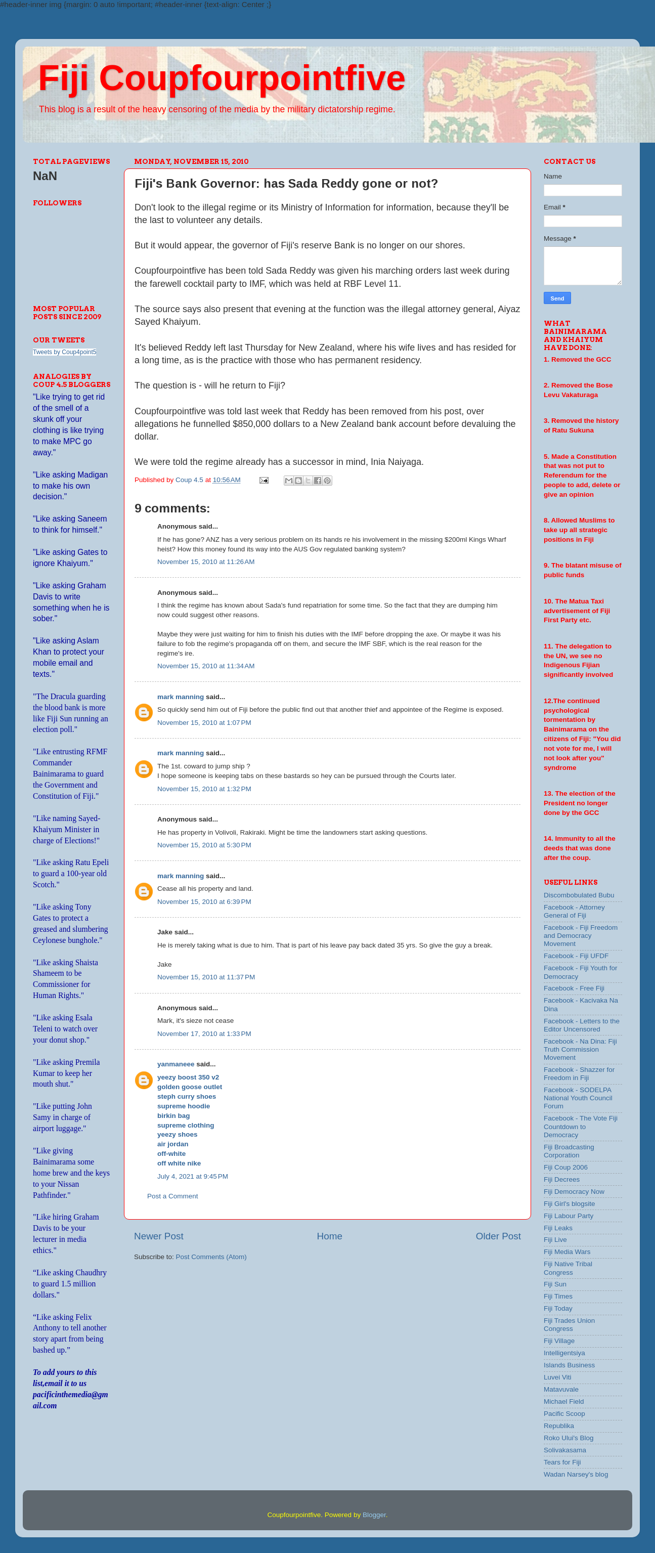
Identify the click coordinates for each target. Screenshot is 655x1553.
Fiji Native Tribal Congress (568, 1268)
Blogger (374, 1515)
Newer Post (159, 1236)
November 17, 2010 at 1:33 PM (204, 1034)
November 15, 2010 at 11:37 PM (206, 977)
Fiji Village (559, 1341)
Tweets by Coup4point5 (64, 352)
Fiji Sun (555, 1284)
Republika (559, 1426)
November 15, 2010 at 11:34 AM (206, 666)
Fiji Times (558, 1296)
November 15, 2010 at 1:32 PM (204, 789)
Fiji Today (558, 1308)
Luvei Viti (558, 1377)
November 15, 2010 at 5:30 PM (204, 845)
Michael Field (564, 1401)
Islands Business (569, 1365)
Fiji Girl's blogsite (569, 1203)
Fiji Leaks (558, 1228)
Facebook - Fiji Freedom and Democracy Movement (581, 935)
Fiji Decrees (562, 1179)
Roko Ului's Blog (569, 1438)
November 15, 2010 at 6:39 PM (204, 901)
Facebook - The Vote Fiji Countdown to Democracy (581, 1126)
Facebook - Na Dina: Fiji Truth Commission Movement (580, 1049)
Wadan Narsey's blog (576, 1474)
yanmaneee (176, 1064)
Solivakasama (565, 1450)
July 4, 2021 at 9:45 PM (192, 1176)
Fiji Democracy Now (574, 1191)
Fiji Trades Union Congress (569, 1324)
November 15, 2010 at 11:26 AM (206, 562)
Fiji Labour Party (568, 1216)
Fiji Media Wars (567, 1252)
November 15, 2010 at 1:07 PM (204, 722)
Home (329, 1236)
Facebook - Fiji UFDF (576, 956)
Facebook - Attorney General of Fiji (574, 911)
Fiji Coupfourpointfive (222, 78)
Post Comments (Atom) (211, 1257)
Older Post (498, 1236)
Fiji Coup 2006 (566, 1167)
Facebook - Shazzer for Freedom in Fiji (579, 1074)
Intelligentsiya (564, 1353)
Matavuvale (561, 1389)
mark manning (180, 697)
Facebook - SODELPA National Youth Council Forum (578, 1098)
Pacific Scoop (564, 1413)
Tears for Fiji (562, 1462)
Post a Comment (172, 1196)
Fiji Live (555, 1239)
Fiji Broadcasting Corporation (569, 1151)
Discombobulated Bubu (579, 895)
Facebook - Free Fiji (574, 988)
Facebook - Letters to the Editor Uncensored (582, 1025)
